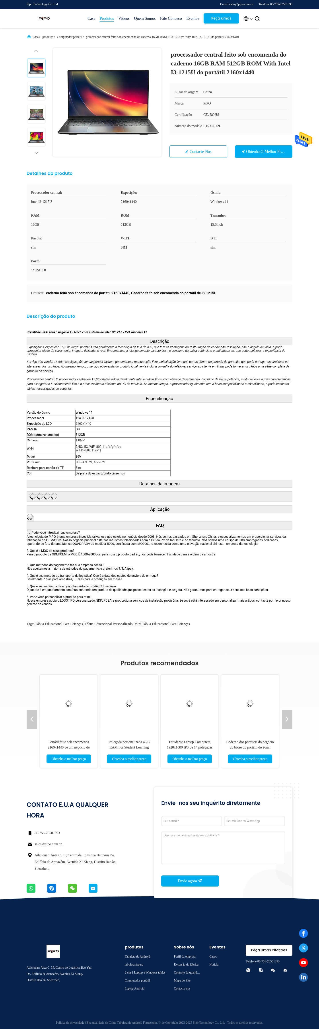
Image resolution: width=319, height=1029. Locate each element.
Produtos (107, 18)
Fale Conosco (171, 18)
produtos (47, 37)
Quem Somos (145, 18)
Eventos (192, 18)
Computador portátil (69, 37)
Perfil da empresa (185, 956)
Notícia (213, 964)
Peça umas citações (221, 20)
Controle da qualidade (187, 973)
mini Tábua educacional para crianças (162, 624)
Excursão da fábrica (186, 964)
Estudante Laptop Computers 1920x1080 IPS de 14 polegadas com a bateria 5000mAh (189, 747)
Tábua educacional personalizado (109, 624)
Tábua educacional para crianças (59, 624)
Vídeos (124, 18)
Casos (213, 956)
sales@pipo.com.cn (48, 844)
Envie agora (190, 880)
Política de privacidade (70, 1022)
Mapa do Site (182, 980)
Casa (91, 18)
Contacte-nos (201, 151)
